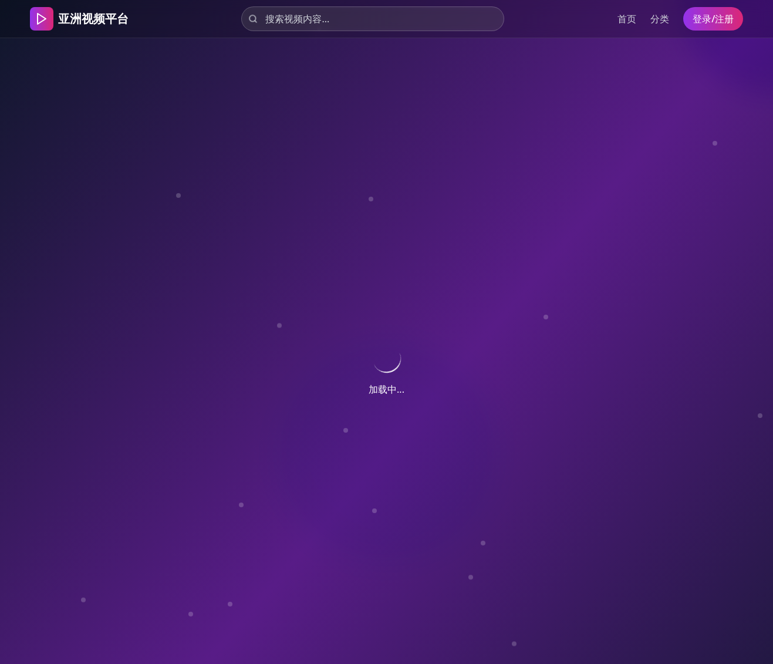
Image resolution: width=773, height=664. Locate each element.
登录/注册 (713, 18)
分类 (659, 18)
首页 (626, 18)
